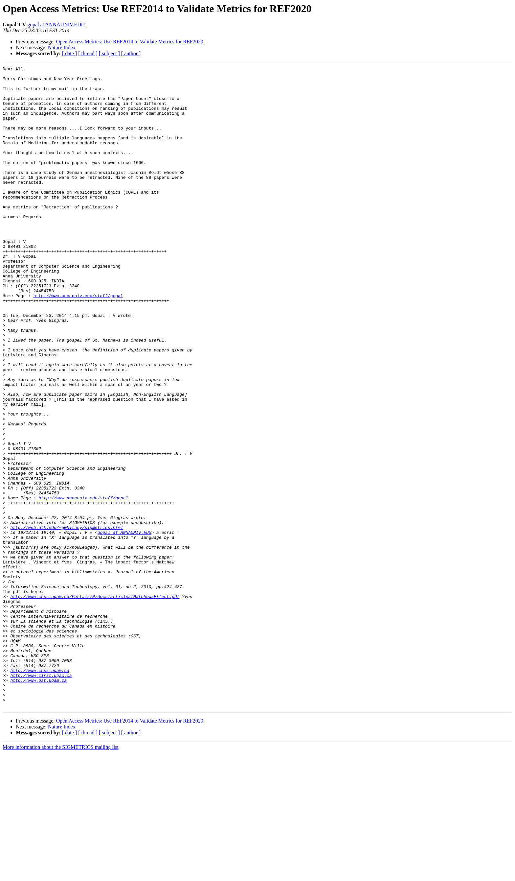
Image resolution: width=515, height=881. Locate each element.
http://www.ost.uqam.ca (38, 803)
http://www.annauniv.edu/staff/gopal (78, 342)
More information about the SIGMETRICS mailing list (61, 875)
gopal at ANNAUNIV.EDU (56, 24)
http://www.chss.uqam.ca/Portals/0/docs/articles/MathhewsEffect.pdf (94, 703)
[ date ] (69, 53)
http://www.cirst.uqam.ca (41, 797)
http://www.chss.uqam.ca (39, 792)
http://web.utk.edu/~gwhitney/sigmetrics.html (66, 620)
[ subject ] (109, 53)
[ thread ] (88, 53)
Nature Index (62, 47)
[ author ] (131, 53)
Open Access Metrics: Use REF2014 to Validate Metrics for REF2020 (129, 41)
